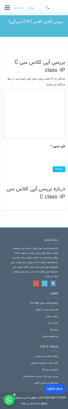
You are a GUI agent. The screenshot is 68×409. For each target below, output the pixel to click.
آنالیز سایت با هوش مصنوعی (44, 363)
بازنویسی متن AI (50, 369)
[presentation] (37, 158)
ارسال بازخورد (54, 389)
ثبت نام (19, 8)
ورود (31, 8)
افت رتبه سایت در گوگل (47, 310)
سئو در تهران (52, 316)
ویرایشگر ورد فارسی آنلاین (46, 383)
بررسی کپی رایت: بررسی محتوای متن (40, 376)
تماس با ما (53, 323)
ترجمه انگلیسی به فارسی (46, 356)
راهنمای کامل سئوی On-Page (44, 303)
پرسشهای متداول (50, 336)
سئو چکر (54, 329)
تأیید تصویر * (58, 146)
